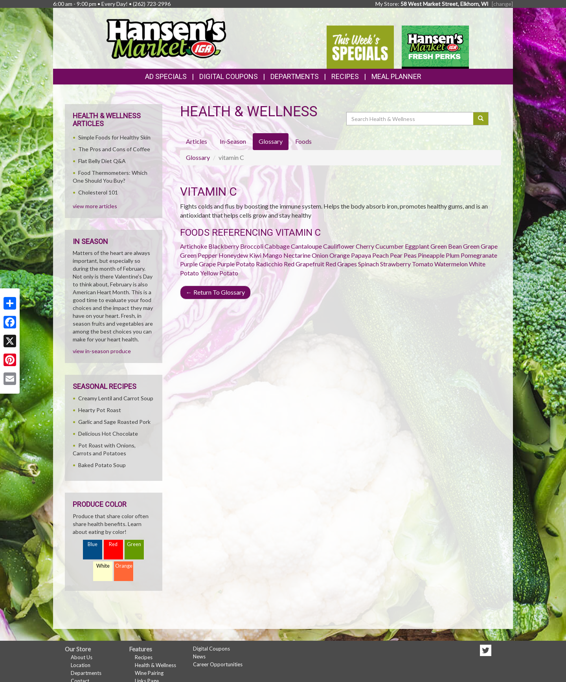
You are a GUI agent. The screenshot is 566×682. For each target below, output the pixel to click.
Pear (396, 255)
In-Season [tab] (233, 141)
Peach (380, 255)
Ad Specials (166, 76)
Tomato (422, 264)
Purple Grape (198, 264)
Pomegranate (479, 255)
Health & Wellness (155, 665)
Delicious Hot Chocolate (108, 433)
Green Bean (446, 246)
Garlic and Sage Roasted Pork (114, 421)
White (103, 566)
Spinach (368, 264)
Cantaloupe (306, 246)
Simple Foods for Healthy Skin (114, 137)
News (199, 656)
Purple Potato (236, 264)
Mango (272, 255)
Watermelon (451, 264)
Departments (86, 673)
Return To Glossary (215, 292)
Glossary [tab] (271, 141)
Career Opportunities (218, 664)
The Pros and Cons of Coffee (114, 149)
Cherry (365, 246)
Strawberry (395, 264)
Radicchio (269, 264)
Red (113, 544)
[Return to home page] (165, 37)
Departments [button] (294, 76)
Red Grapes (341, 264)
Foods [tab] (303, 141)
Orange (339, 255)
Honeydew (233, 255)
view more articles (95, 206)
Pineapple (431, 255)
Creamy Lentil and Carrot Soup (115, 398)
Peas (410, 255)
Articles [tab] (196, 141)
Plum (452, 255)
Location (80, 665)
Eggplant (417, 246)
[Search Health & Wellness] (410, 118)
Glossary (198, 157)
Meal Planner (396, 76)
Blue (92, 544)
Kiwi (255, 255)
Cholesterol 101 (98, 192)
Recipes (345, 76)
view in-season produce (102, 351)
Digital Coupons (228, 76)
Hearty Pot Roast (99, 410)
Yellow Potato (219, 273)
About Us (81, 657)
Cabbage (277, 246)
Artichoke (193, 246)
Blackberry (223, 246)
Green (134, 544)
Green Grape (480, 246)
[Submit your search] (481, 118)
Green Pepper (198, 255)
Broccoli (251, 246)
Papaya (361, 255)
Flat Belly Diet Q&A (102, 161)
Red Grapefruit (304, 264)
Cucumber (389, 246)
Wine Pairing (149, 673)
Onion (320, 255)
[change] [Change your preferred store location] (502, 3)
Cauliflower (339, 246)
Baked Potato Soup (102, 465)
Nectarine (297, 255)
